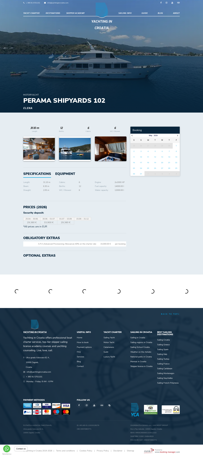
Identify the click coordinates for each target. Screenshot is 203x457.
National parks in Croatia (141, 356)
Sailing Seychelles (165, 378)
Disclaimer (117, 450)
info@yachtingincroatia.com (57, 3)
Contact (80, 366)
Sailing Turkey (163, 359)
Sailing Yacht (109, 337)
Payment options (84, 347)
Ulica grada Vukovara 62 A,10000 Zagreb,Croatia (37, 362)
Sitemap (130, 450)
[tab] (65, 174)
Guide (145, 13)
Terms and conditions (65, 450)
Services (80, 356)
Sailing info (125, 13)
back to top (170, 314)
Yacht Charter (31, 13)
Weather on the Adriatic (140, 352)
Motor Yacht (109, 342)
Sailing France (163, 363)
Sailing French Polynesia (167, 383)
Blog (160, 13)
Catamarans (109, 347)
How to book (83, 342)
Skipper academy (75, 13)
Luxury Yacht (109, 356)
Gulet (106, 352)
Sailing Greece (163, 344)
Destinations (53, 13)
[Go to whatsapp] (6, 448)
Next (122, 149)
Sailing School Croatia (140, 347)
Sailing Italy (162, 354)
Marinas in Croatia (138, 361)
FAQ (79, 352)
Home (79, 337)
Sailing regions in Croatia (141, 342)
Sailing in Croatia (137, 337)
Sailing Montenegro (165, 373)
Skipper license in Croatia (141, 366)
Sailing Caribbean (164, 368)
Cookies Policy (86, 450)
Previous (27, 149)
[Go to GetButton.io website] (6, 454)
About (176, 13)
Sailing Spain (162, 349)
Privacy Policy (103, 450)
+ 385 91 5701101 (33, 3)
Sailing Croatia (163, 340)
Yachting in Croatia (101, 24)
